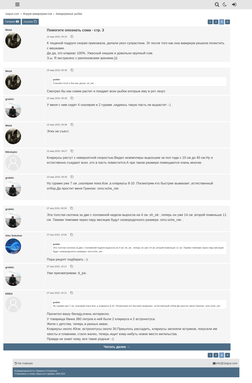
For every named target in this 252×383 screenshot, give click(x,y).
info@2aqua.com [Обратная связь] (225, 363)
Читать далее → (117, 347)
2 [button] (216, 21)
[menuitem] (24, 370)
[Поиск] (217, 5)
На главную (24, 363)
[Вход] (233, 5)
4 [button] (227, 21)
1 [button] (210, 21)
